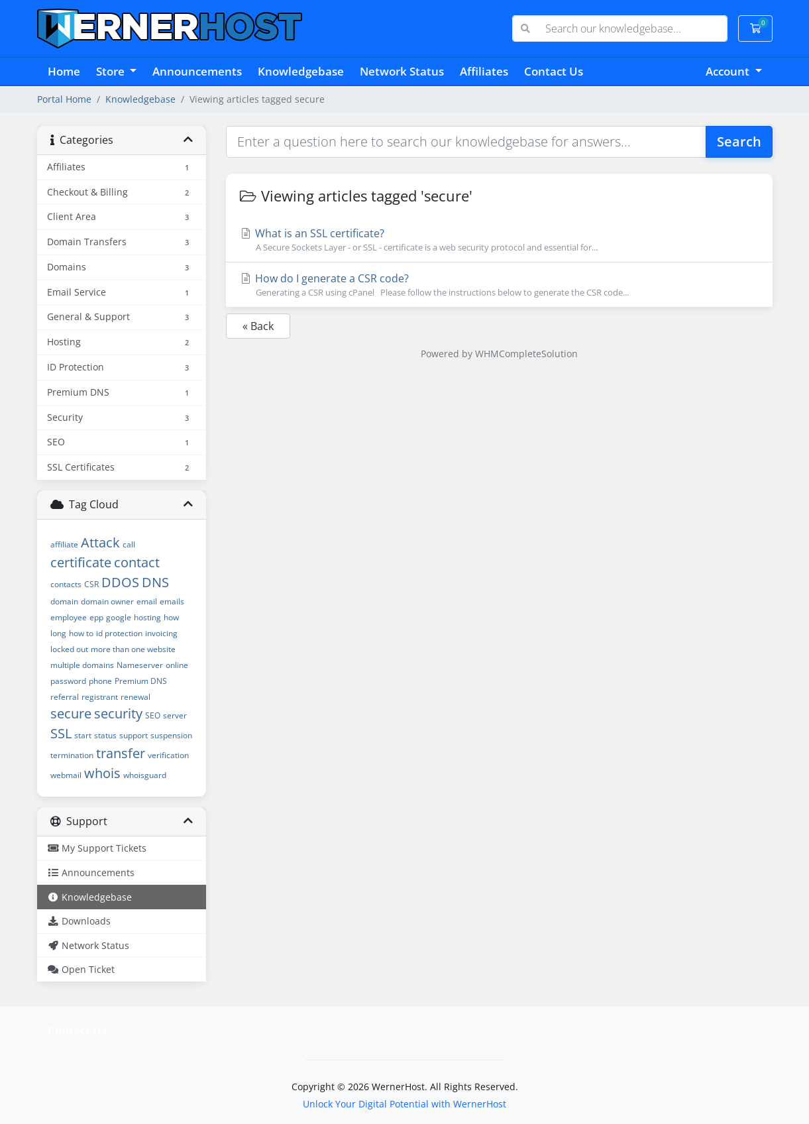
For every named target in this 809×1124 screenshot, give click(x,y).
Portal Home (64, 99)
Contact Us (553, 71)
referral (64, 696)
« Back (258, 326)
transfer (120, 753)
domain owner (107, 601)
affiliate (64, 544)
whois (102, 773)
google (118, 617)
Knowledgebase (301, 71)
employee (68, 617)
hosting (147, 617)
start (82, 735)
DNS (155, 582)
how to (81, 633)
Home (64, 71)
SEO (152, 715)
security (118, 713)
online (177, 665)
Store (111, 71)
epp (96, 617)
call (129, 544)
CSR (91, 584)
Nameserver (140, 665)
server (175, 715)
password (68, 681)
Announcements (197, 71)
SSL (61, 733)
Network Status (402, 71)
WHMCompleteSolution (526, 353)
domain (64, 601)
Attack (100, 542)
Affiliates (484, 71)
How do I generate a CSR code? (499, 285)
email (146, 601)
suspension (171, 735)
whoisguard (144, 775)
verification (168, 755)
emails (172, 601)
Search (739, 141)
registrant (99, 696)
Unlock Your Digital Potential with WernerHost (404, 1103)
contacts (65, 584)
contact (137, 562)
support (133, 735)
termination (71, 755)
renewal (135, 696)
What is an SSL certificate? (499, 240)
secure (70, 713)
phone (100, 681)
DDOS (120, 582)
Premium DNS (141, 681)
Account (729, 71)
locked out (69, 649)
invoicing (161, 633)
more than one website (133, 649)
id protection (119, 633)
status (105, 735)
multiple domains (82, 665)
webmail (65, 775)
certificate (80, 562)
